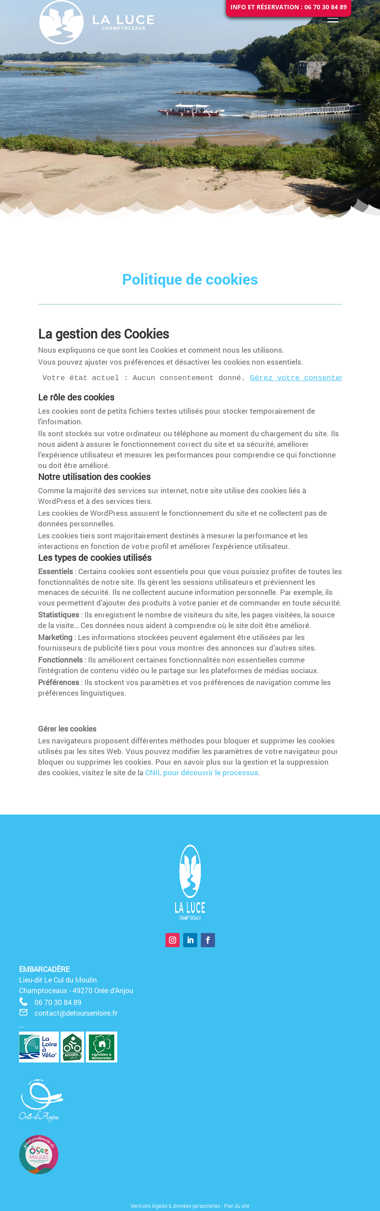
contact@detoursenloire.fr (76, 1012)
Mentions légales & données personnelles (175, 1206)
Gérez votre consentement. (306, 378)
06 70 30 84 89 (58, 1002)
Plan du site (236, 1206)
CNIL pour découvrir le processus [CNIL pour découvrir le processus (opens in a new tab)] (201, 772)
